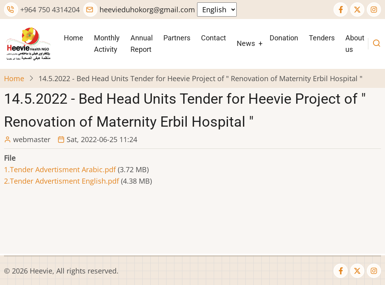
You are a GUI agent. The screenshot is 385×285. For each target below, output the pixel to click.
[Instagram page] (374, 9)
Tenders (322, 38)
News (246, 43)
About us (354, 43)
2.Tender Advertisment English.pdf (61, 181)
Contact (213, 38)
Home (73, 38)
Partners (176, 38)
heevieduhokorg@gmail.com (139, 9)
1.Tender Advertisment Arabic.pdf (60, 169)
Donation (284, 38)
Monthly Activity (107, 43)
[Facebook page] (340, 9)
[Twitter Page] (357, 9)
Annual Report (141, 43)
